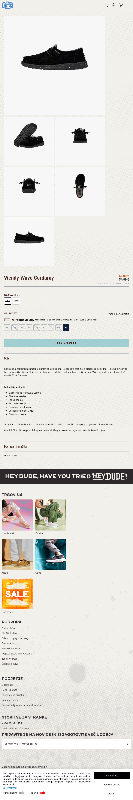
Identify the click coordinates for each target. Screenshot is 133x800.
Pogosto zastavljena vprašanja (17, 653)
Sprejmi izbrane (112, 784)
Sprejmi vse (112, 775)
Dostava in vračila (15, 446)
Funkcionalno (10, 793)
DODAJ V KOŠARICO (66, 342)
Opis (6, 358)
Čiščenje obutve (10, 663)
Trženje (34, 793)
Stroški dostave (9, 633)
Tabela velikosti (10, 658)
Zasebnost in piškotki (13, 695)
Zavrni (112, 793)
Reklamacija (8, 643)
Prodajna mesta (10, 700)
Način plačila (8, 628)
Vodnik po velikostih (118, 314)
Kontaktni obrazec (11, 648)
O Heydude (7, 684)
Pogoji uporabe (9, 690)
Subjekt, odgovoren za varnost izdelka (21, 705)
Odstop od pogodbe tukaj (15, 638)
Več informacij (10, 787)
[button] (128, 5)
